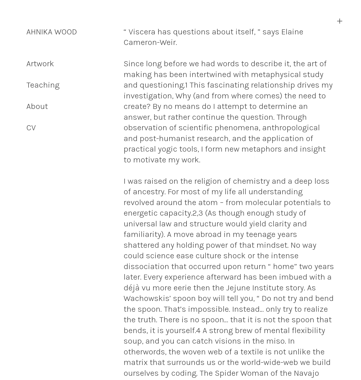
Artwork (40, 63)
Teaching (42, 85)
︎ (339, 21)
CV (31, 127)
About (37, 106)
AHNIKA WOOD (51, 31)
